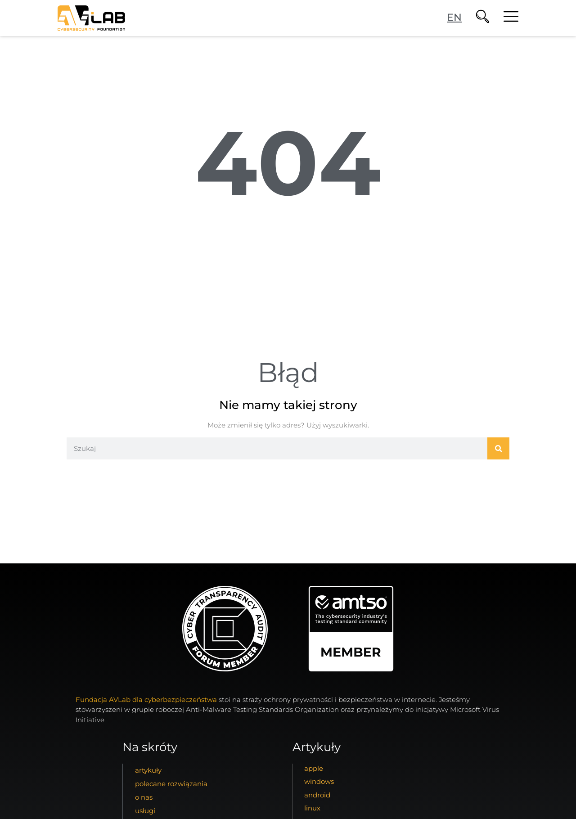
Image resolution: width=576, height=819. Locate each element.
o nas (144, 797)
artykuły (148, 770)
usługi (145, 810)
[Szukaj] (498, 448)
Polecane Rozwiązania (171, 783)
